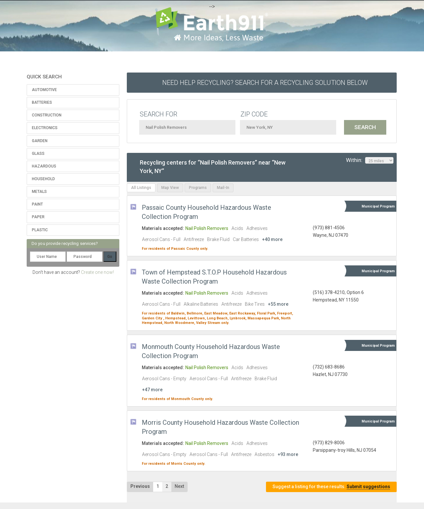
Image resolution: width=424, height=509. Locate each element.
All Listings (141, 187)
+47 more (152, 389)
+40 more (272, 239)
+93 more (288, 454)
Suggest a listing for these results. (331, 486)
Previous (140, 486)
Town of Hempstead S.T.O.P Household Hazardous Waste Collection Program (214, 276)
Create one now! (97, 272)
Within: (369, 160)
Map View (170, 187)
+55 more (278, 304)
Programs (198, 187)
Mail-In (223, 187)
